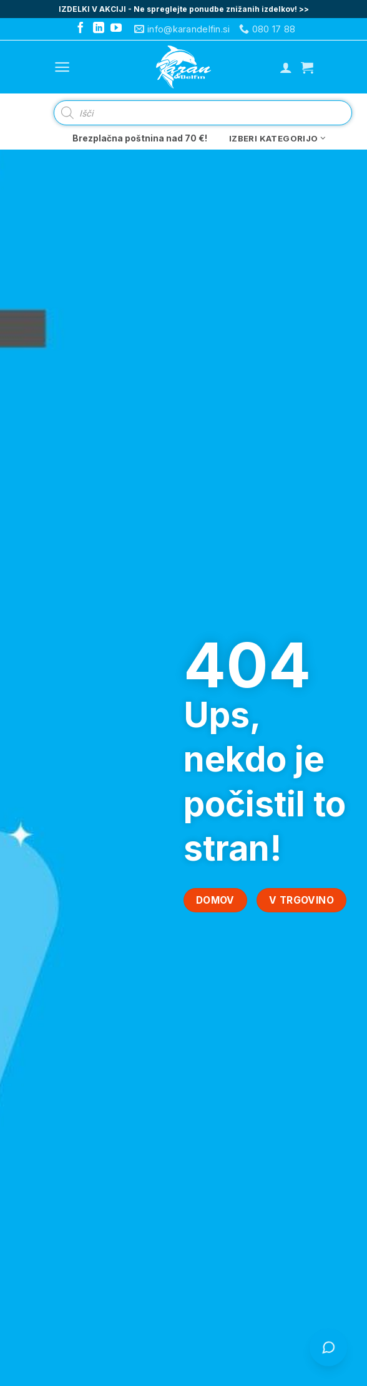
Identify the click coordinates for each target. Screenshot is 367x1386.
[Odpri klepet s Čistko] (328, 1347)
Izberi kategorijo (277, 138)
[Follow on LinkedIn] (98, 28)
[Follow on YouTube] (116, 28)
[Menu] (62, 67)
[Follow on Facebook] (80, 28)
